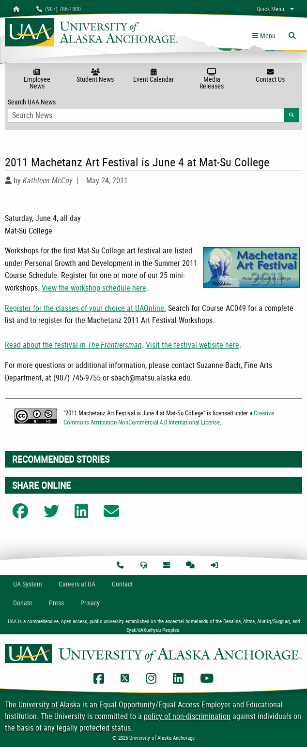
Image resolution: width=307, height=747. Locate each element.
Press (56, 602)
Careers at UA (77, 583)
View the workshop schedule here (94, 287)
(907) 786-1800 (58, 9)
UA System (27, 583)
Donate (22, 602)
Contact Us (270, 76)
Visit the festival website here (192, 344)
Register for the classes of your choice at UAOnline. (85, 308)
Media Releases (211, 79)
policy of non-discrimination (187, 716)
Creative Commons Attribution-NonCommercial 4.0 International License (168, 417)
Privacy (90, 602)
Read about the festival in (73, 344)
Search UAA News (153, 109)
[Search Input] (146, 115)
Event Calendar (153, 76)
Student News (95, 76)
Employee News (37, 79)
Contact (122, 583)
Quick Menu (270, 9)
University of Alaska (49, 704)
